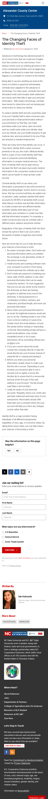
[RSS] (12, 752)
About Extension (11, 694)
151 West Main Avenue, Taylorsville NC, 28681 (23, 16)
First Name (7, 503)
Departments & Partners (15, 702)
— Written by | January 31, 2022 (20, 49)
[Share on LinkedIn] (16, 471)
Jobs (6, 698)
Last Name (7, 513)
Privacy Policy (15, 566)
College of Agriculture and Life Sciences (23, 706)
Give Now (8, 718)
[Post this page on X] (4, 471)
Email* (5, 492)
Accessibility (23, 791)
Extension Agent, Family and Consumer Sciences (31, 601)
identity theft (24, 622)
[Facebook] (6, 752)
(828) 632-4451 (11, 20)
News (4, 33)
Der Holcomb (17, 49)
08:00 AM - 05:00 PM (19, 25)
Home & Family (9, 622)
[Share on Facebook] (10, 471)
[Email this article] (23, 471)
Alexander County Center (20, 10)
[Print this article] (29, 471)
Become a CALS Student (15, 710)
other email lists (24, 558)
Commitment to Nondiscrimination (28, 760)
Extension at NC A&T (13, 714)
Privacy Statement (22, 763)
